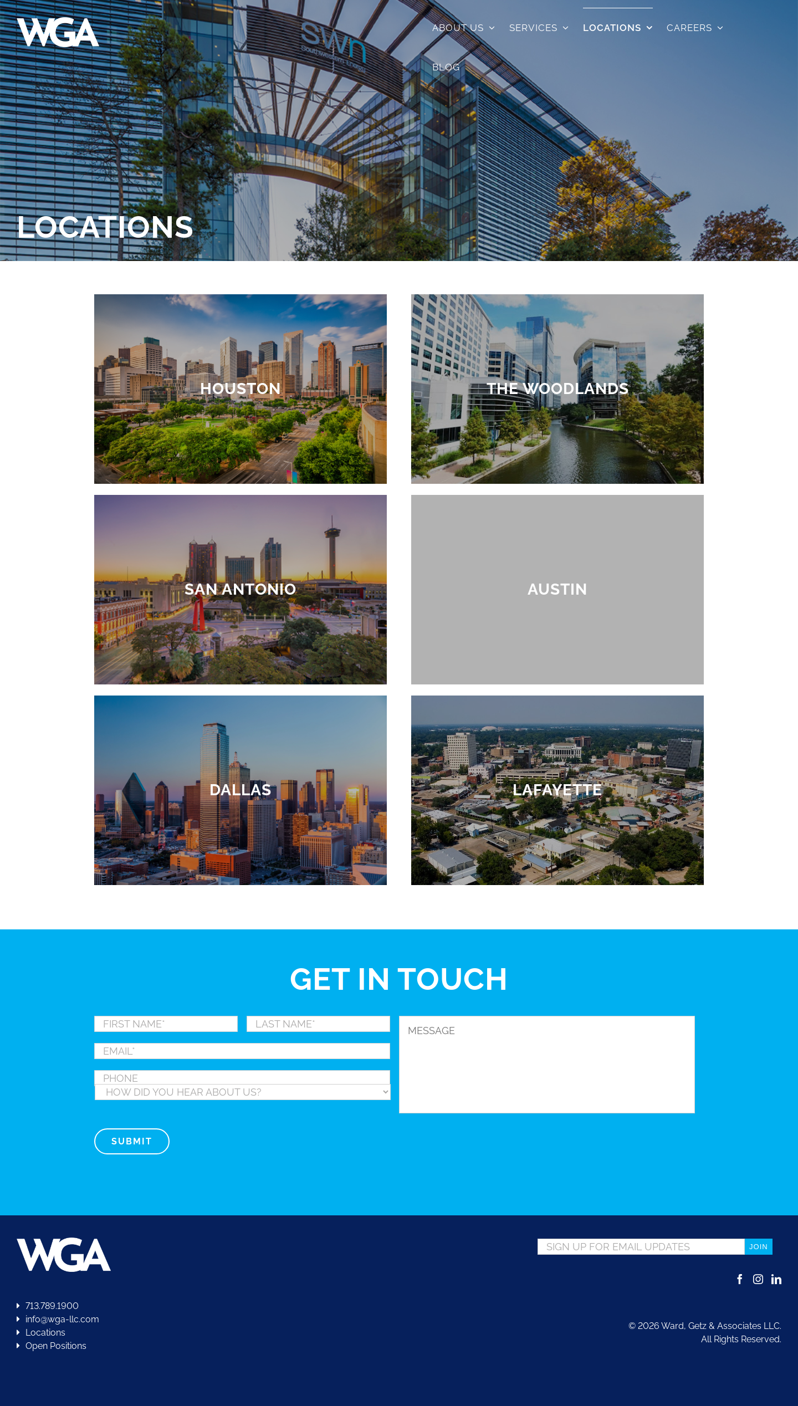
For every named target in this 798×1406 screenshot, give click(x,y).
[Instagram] (758, 1279)
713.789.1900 (48, 1306)
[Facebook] (740, 1279)
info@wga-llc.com (58, 1319)
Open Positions (55, 1346)
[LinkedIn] (776, 1279)
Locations (41, 1332)
